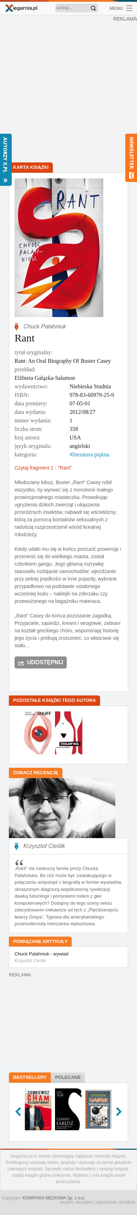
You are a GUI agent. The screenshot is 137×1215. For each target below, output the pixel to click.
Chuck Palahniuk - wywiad (68, 957)
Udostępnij (45, 662)
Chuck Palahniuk (44, 326)
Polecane (68, 1077)
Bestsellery (29, 1077)
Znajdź (93, 8)
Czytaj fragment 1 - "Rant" (43, 468)
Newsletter (131, 158)
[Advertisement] (68, 89)
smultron (127, 1202)
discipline (84, 1202)
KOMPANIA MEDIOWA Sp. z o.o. (53, 1197)
